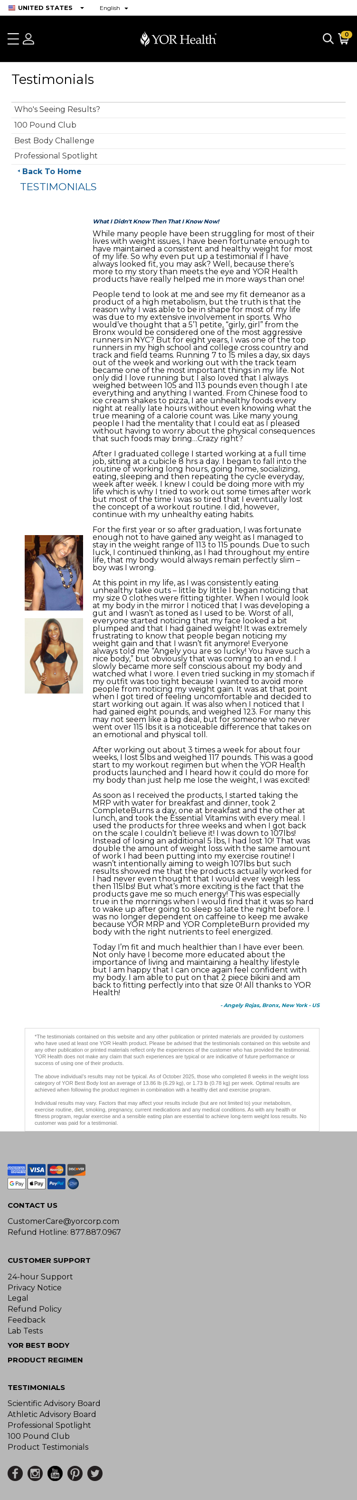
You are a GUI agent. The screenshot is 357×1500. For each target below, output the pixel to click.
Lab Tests (25, 1330)
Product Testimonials (48, 1447)
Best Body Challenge (54, 140)
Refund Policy (35, 1309)
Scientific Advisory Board (54, 1403)
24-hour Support (40, 1276)
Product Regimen (45, 1359)
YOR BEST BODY (38, 1345)
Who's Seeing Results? (57, 109)
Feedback (27, 1319)
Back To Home (52, 171)
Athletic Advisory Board (52, 1414)
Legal (18, 1298)
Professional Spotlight (56, 155)
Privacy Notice (35, 1287)
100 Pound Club (45, 125)
